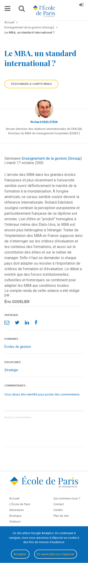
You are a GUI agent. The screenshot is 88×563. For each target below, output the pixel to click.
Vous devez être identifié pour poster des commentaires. (42, 394)
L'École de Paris (19, 504)
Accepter (20, 554)
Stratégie (11, 370)
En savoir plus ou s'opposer (55, 554)
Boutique (15, 515)
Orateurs (15, 521)
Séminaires (16, 510)
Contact (58, 504)
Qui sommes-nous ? (66, 498)
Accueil (14, 498)
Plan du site (61, 515)
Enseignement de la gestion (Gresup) (52, 158)
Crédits (58, 510)
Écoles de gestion (17, 347)
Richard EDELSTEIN (44, 122)
